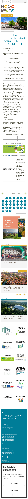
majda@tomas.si (12, 129)
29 (6, 211)
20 (25, 204)
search (3, 1)
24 (14, 207)
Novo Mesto (11, 8)
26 (21, 207)
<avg (2, 193)
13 (25, 201)
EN (10, 1)
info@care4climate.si (9, 168)
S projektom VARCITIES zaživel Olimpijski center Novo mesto (13, 317)
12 (21, 201)
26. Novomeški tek (9, 262)
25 (17, 207)
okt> (25, 193)
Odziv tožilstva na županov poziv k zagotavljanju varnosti (13, 288)
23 (10, 207)
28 (3, 211)
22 (6, 207)
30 (10, 211)
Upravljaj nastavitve (14, 495)
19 (21, 204)
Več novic (19, 294)
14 (3, 204)
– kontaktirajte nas (20, 1)
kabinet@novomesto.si (9, 450)
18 (17, 204)
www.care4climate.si (8, 169)
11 (17, 201)
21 (3, 207)
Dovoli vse (14, 483)
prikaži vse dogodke (21, 213)
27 (25, 207)
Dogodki (4, 31)
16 (10, 204)
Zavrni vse (14, 490)
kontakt (6, 1)
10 (14, 201)
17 (14, 204)
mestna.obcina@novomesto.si (11, 434)
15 (6, 204)
